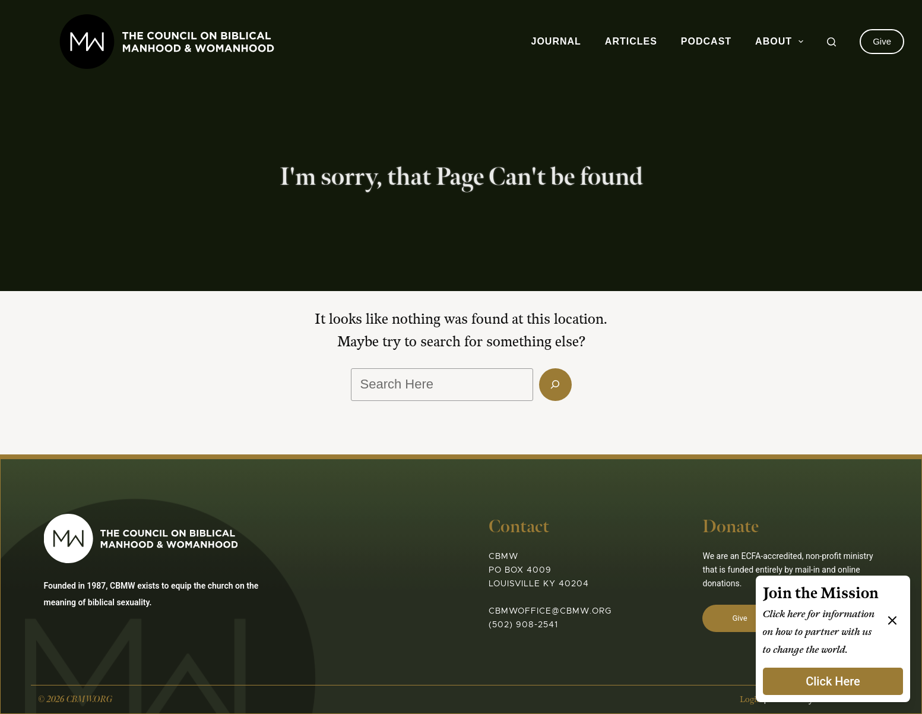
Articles (631, 41)
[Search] (831, 41)
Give (882, 41)
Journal (556, 41)
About (781, 41)
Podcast (706, 41)
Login (750, 699)
